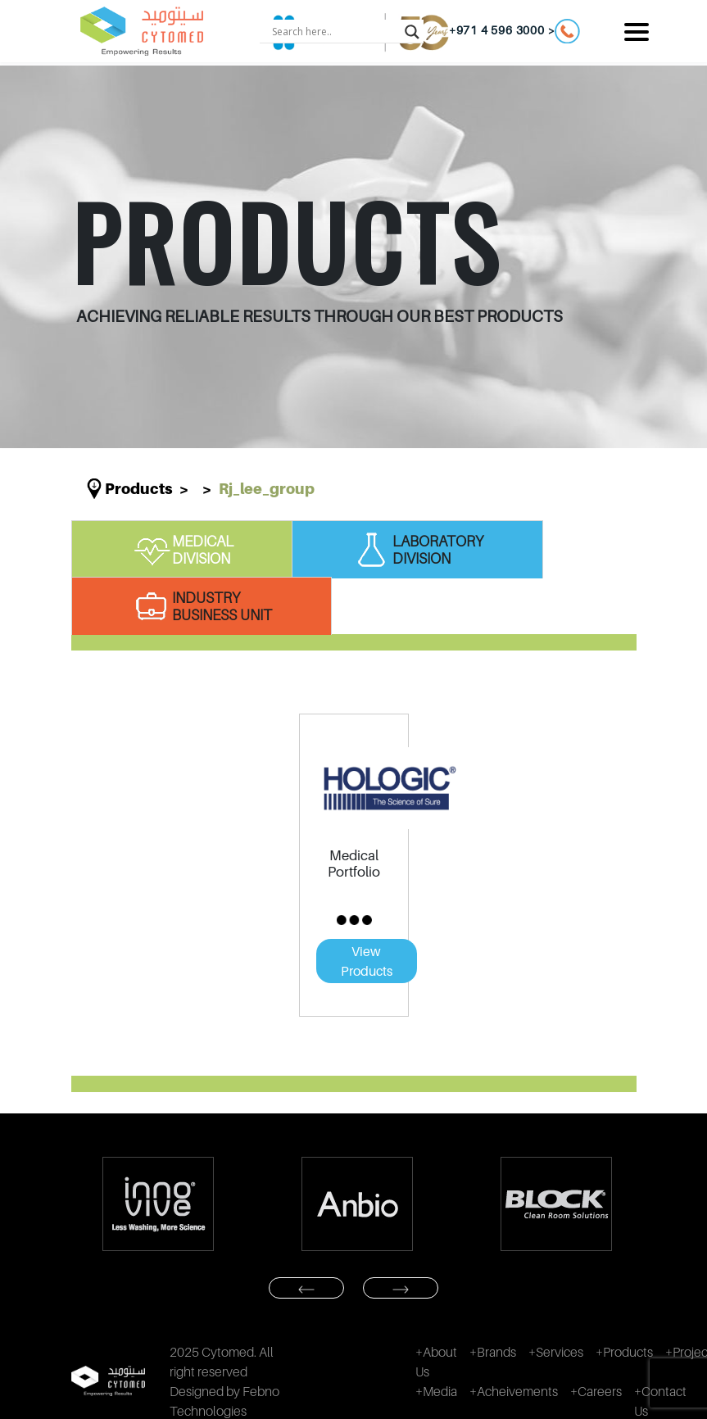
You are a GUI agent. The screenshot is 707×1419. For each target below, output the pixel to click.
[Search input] (334, 31)
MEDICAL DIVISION (182, 549)
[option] (158, 1204)
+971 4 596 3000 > (515, 31)
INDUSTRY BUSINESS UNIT (201, 606)
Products (139, 488)
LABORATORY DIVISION (417, 549)
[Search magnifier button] (412, 31)
